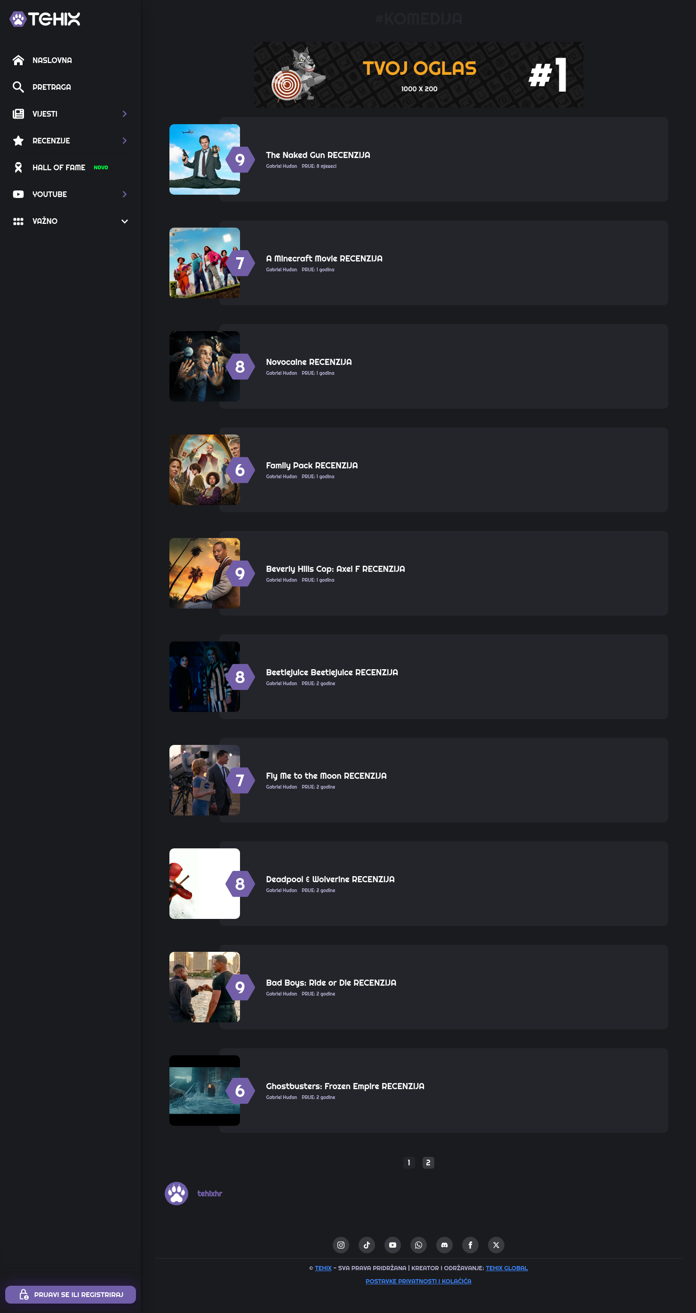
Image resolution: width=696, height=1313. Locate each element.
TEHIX (323, 1268)
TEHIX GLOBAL (507, 1268)
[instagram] (341, 1245)
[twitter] (496, 1245)
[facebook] (470, 1245)
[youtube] (392, 1245)
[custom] (367, 1245)
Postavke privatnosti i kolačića (419, 1281)
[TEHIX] (44, 19)
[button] (70, 114)
